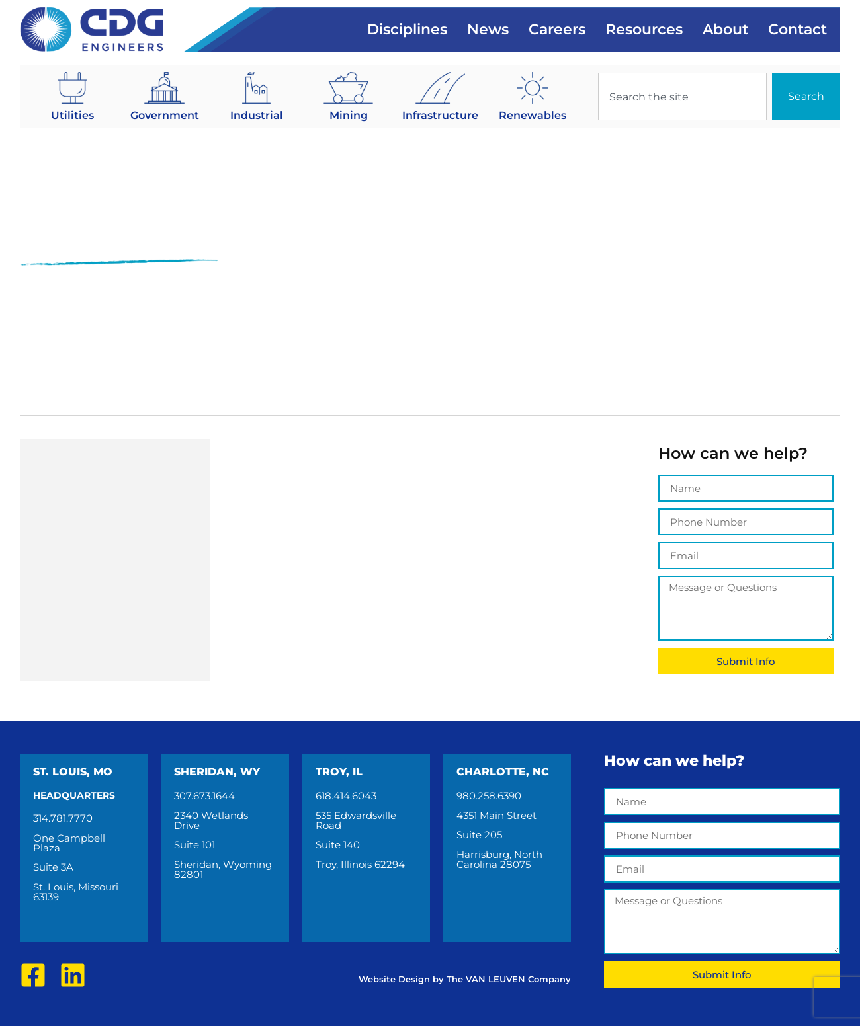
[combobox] (682, 96)
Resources (644, 29)
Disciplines (407, 29)
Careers (557, 29)
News (488, 29)
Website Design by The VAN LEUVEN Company (465, 979)
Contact (797, 29)
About (725, 29)
